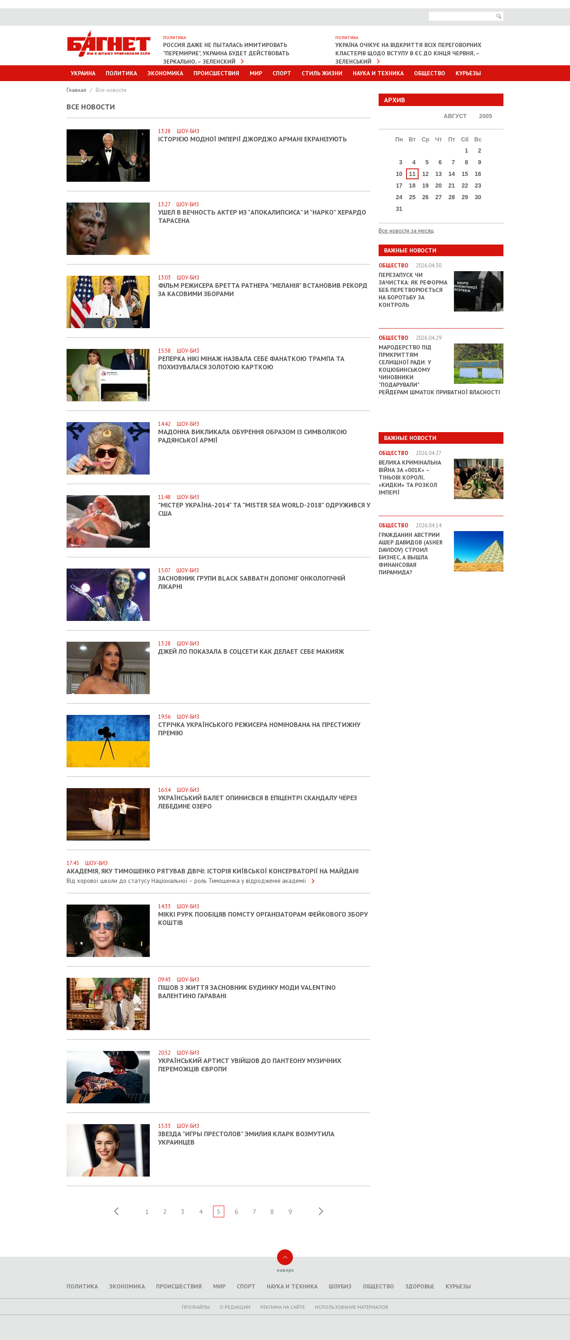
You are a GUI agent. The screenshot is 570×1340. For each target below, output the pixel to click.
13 (438, 174)
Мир (256, 73)
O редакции (235, 1307)
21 (452, 185)
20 (438, 185)
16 (478, 174)
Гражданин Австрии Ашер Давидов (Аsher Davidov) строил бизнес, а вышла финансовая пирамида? (411, 553)
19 (425, 185)
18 (412, 185)
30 (478, 197)
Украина (83, 73)
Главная (77, 90)
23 (478, 185)
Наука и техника (378, 73)
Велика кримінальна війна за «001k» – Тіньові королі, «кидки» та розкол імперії (410, 477)
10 (399, 174)
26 (425, 197)
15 (464, 174)
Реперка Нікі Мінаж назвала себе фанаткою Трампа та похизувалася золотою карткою (251, 362)
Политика (121, 73)
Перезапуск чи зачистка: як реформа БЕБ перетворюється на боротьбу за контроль (413, 290)
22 (464, 185)
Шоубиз (340, 1286)
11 (412, 174)
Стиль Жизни (322, 73)
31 (399, 208)
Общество (429, 73)
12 (425, 174)
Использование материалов (351, 1307)
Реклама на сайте (282, 1307)
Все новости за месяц (406, 230)
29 (464, 197)
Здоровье (419, 1286)
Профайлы (196, 1307)
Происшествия (216, 73)
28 (452, 197)
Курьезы (468, 73)
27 (438, 197)
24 (399, 197)
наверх (285, 1270)
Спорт (282, 73)
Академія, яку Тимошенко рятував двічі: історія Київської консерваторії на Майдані (213, 871)
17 (399, 185)
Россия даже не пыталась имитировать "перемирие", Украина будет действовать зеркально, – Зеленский (226, 53)
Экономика (165, 73)
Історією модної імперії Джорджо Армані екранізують (252, 139)
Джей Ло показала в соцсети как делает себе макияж (251, 651)
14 (452, 174)
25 (412, 197)
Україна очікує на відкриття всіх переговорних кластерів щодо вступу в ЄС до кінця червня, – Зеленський (408, 53)
